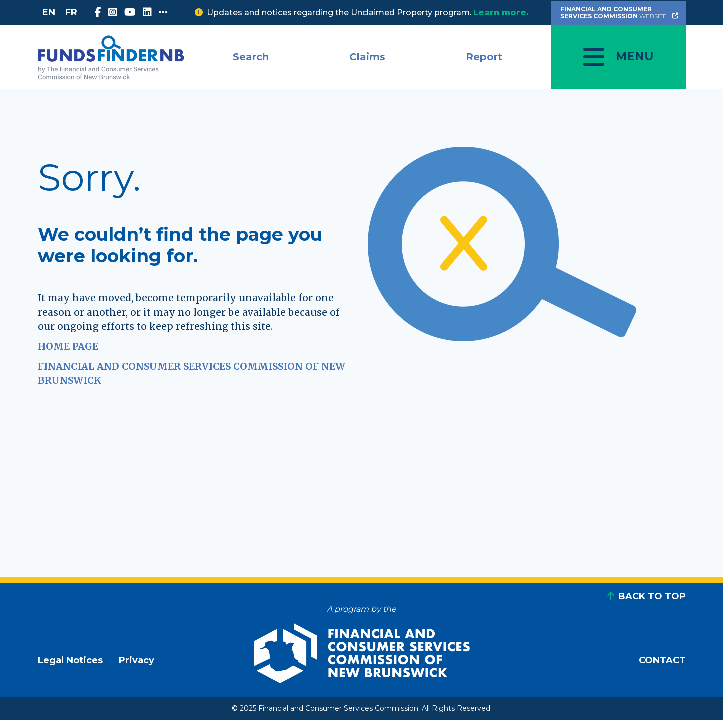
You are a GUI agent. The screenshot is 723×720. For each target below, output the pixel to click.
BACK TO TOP (652, 596)
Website (620, 13)
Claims (367, 57)
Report (484, 57)
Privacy (136, 660)
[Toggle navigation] (618, 57)
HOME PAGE (68, 346)
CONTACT (662, 660)
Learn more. (501, 13)
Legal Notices (70, 660)
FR (71, 12)
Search (251, 57)
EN (48, 12)
